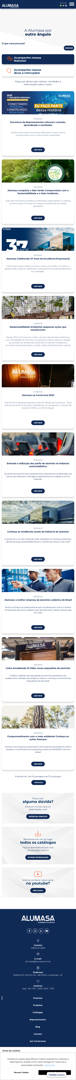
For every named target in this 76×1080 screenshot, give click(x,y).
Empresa (37, 998)
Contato (38, 1034)
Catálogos (38, 1012)
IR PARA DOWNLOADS (38, 857)
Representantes (38, 1019)
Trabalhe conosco (57, 1074)
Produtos (37, 1005)
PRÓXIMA (38, 782)
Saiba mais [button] (49, 1065)
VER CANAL (38, 890)
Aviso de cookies (11, 1050)
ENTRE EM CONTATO (38, 816)
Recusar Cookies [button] (21, 1072)
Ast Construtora (38, 1041)
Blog (37, 1027)
